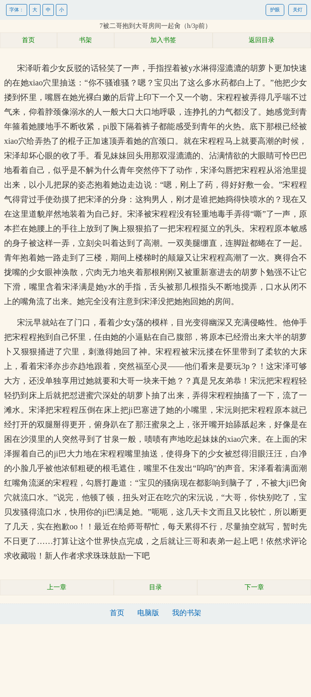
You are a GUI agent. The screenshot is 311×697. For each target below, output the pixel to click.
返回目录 (262, 39)
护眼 (275, 10)
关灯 (297, 10)
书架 (85, 39)
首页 (28, 39)
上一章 (56, 587)
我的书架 (186, 613)
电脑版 (148, 613)
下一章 (254, 587)
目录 (155, 587)
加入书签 (163, 39)
